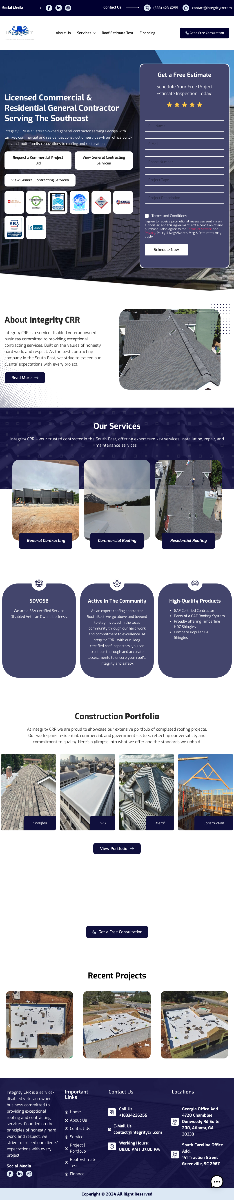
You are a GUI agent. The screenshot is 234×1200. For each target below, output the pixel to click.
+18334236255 (133, 1115)
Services (86, 33)
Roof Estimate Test (117, 33)
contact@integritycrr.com (138, 1132)
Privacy (150, 233)
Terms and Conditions (169, 216)
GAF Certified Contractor (194, 610)
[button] (86, 33)
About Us (63, 33)
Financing (147, 33)
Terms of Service (199, 229)
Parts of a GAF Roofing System (199, 616)
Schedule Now (166, 249)
